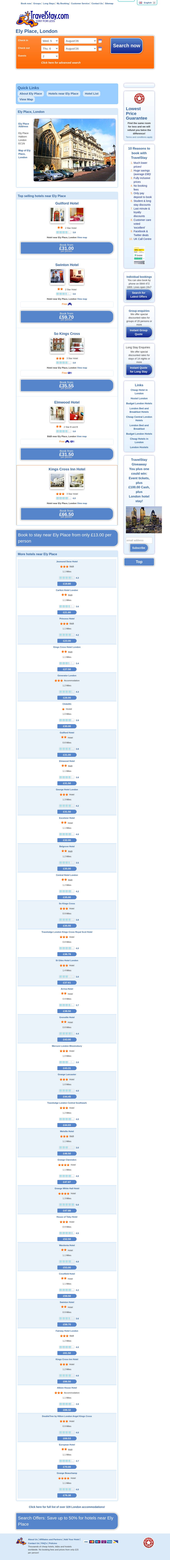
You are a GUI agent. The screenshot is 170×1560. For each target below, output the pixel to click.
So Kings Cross (67, 334)
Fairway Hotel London (67, 1331)
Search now (126, 45)
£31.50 (67, 783)
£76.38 (67, 1495)
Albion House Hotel (67, 1388)
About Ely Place (31, 93)
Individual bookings (139, 276)
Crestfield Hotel (67, 1274)
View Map (26, 99)
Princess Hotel (67, 618)
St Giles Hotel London (67, 960)
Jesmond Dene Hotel (67, 561)
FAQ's (44, 1543)
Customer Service (80, 3)
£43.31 (67, 1068)
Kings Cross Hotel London (66, 647)
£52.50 (67, 1239)
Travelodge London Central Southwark (67, 1103)
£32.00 (67, 840)
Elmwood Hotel (67, 402)
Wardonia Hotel (67, 1245)
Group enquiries (139, 310)
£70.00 (67, 1466)
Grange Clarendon (67, 1160)
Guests (22, 55)
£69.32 (67, 1410)
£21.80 (67, 612)
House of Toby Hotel (67, 1217)
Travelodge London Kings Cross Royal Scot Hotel (67, 932)
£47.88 (67, 1210)
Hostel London (139, 398)
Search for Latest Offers (138, 294)
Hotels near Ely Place (64, 93)
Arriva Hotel (67, 989)
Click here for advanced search (61, 62)
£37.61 (67, 982)
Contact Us (97, 3)
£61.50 (67, 1353)
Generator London (67, 675)
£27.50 (67, 669)
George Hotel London (67, 789)
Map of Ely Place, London (24, 154)
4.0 (74, 498)
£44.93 (67, 1125)
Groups (37, 3)
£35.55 (67, 925)
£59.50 (67, 1296)
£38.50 (67, 1011)
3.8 (74, 232)
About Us (33, 1539)
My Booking (63, 3)
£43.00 (67, 1039)
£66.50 (67, 1381)
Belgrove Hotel (67, 846)
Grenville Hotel (67, 1017)
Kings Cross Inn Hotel (67, 469)
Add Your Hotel (71, 1539)
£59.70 (67, 1324)
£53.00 (67, 1267)
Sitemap (109, 3)
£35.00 (67, 868)
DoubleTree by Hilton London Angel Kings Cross (67, 1416)
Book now (26, 3)
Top (139, 562)
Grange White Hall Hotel (67, 1188)
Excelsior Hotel (67, 818)
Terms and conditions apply (139, 137)
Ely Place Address (23, 125)
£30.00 (67, 726)
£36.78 (67, 954)
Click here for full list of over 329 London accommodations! (67, 1506)
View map (82, 237)
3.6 (74, 294)
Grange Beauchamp (67, 1473)
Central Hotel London (67, 875)
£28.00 (67, 697)
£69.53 (67, 1438)
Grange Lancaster (67, 1074)
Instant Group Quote (138, 332)
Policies (53, 1543)
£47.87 (67, 1182)
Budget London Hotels (139, 403)
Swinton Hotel (67, 265)
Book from (67, 248)
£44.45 (67, 1096)
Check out (24, 48)
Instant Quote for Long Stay (138, 369)
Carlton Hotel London (67, 590)
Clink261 (67, 704)
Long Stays (49, 3)
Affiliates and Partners (50, 1539)
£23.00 (67, 640)
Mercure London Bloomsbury (67, 1046)
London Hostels (139, 447)
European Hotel (67, 1445)
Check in (23, 40)
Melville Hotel (67, 1131)
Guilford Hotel (67, 203)
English (145, 3)
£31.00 (67, 754)
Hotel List (91, 93)
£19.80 (67, 583)
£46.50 (67, 1153)
